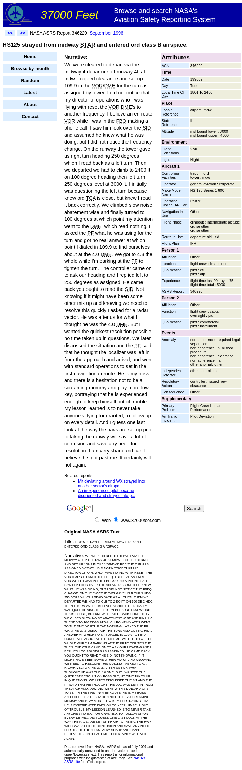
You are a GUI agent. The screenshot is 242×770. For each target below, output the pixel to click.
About (30, 104)
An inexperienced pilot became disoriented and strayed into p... (106, 493)
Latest (30, 92)
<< (10, 33)
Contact (30, 116)
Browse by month (30, 68)
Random (30, 80)
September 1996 (106, 33)
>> (22, 33)
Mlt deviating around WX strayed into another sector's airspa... (111, 483)
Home (30, 56)
